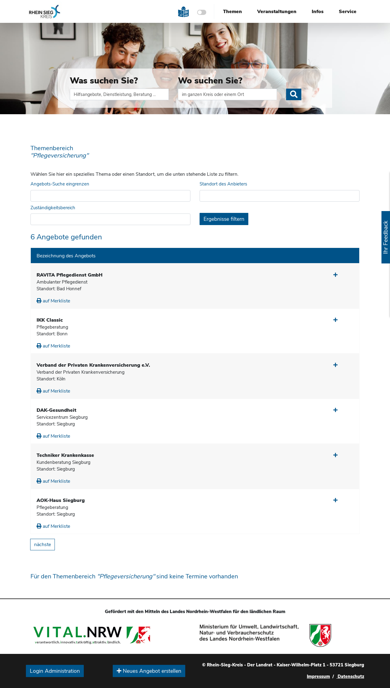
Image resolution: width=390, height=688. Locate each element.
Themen (232, 11)
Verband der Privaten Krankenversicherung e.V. (93, 365)
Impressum (318, 676)
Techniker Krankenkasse (65, 455)
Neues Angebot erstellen (149, 671)
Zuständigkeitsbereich (52, 208)
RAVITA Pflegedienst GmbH (69, 275)
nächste (42, 544)
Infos (318, 11)
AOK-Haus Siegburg (61, 500)
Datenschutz (350, 676)
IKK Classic (50, 320)
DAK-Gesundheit (56, 410)
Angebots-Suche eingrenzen (59, 184)
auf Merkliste (53, 301)
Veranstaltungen (276, 11)
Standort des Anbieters (223, 184)
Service (347, 11)
